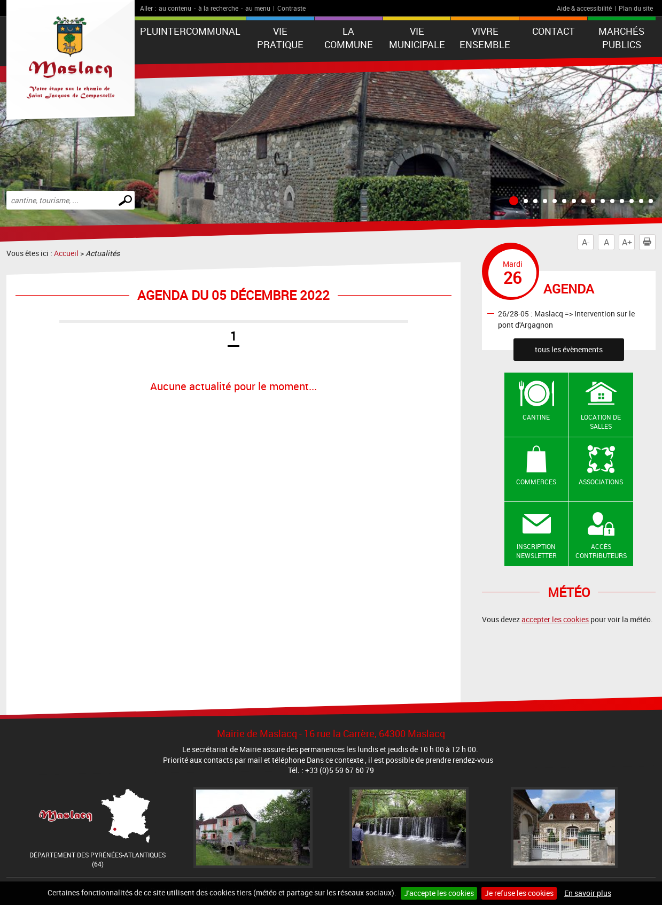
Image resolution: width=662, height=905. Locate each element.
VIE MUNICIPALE (417, 38)
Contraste (291, 8)
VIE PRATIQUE (280, 38)
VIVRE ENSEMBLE (484, 38)
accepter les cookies (555, 619)
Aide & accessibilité (584, 8)
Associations (601, 481)
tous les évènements (569, 349)
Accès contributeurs (601, 551)
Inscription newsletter (536, 551)
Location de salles (601, 421)
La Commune (348, 38)
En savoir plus (587, 893)
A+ (627, 242)
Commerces (536, 481)
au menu (257, 8)
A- (585, 242)
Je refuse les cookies (519, 893)
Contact (553, 31)
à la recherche (218, 8)
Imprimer (649, 242)
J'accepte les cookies (439, 893)
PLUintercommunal (190, 31)
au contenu (175, 8)
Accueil (66, 253)
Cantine (536, 417)
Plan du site (636, 8)
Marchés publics (621, 38)
